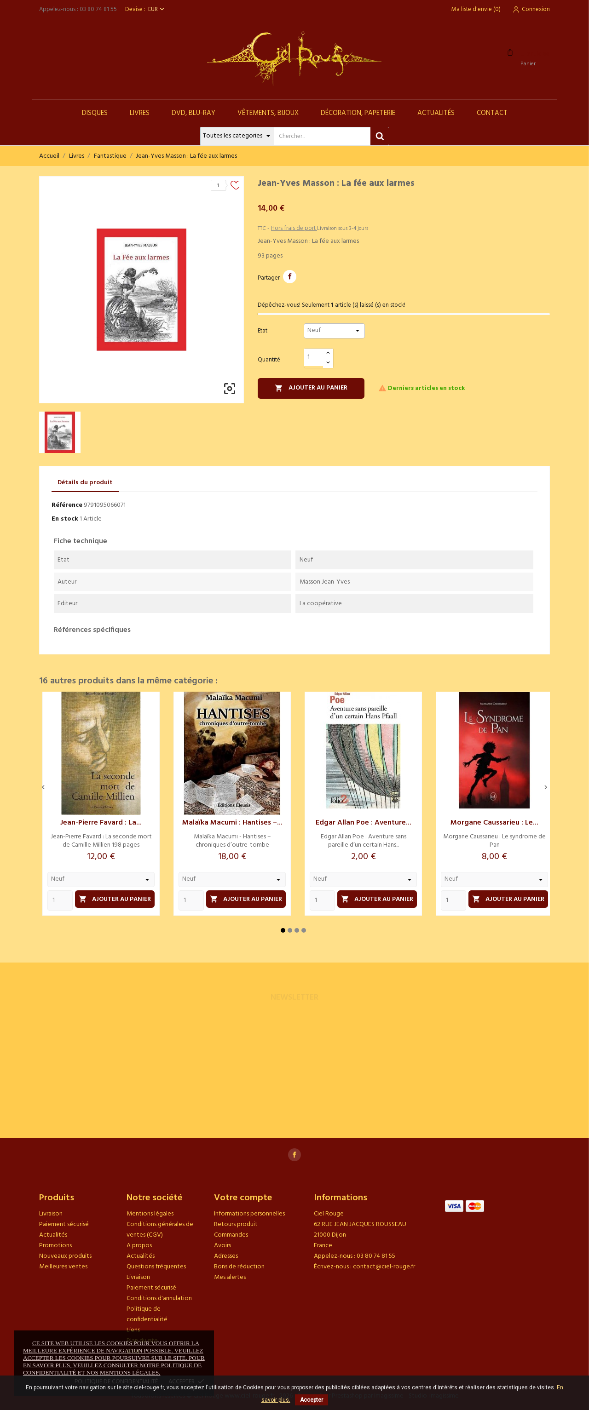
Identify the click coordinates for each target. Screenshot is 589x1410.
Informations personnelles (249, 1214)
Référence (67, 505)
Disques (95, 113)
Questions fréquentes (156, 1266)
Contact (492, 113)
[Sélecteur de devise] (157, 9)
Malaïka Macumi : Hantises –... (232, 823)
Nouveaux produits (65, 1256)
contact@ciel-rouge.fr (384, 1266)
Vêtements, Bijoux (268, 113)
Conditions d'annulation (159, 1298)
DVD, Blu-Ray (193, 113)
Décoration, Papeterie (358, 113)
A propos (139, 1245)
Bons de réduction (239, 1266)
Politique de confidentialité (147, 1314)
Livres (140, 113)
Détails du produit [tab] (85, 482)
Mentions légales (150, 1214)
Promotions (55, 1245)
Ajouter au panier (311, 388)
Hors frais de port (294, 228)
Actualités (436, 113)
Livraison (51, 1214)
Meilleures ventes (63, 1266)
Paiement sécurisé (64, 1224)
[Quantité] (313, 358)
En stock (65, 519)
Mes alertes (230, 1277)
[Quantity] (60, 900)
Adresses (226, 1256)
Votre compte (243, 1198)
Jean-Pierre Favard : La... (101, 823)
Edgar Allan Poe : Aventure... (363, 823)
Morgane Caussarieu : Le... (494, 823)
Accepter (311, 1400)
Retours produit (236, 1224)
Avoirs (222, 1245)
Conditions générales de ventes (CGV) (160, 1229)
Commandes (231, 1235)
